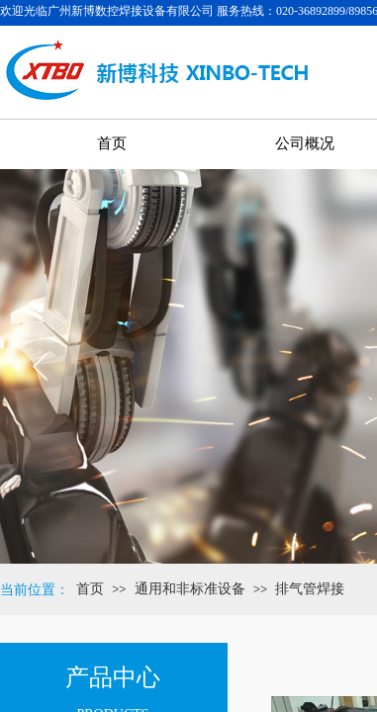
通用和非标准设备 (190, 588)
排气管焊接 (309, 588)
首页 (90, 588)
